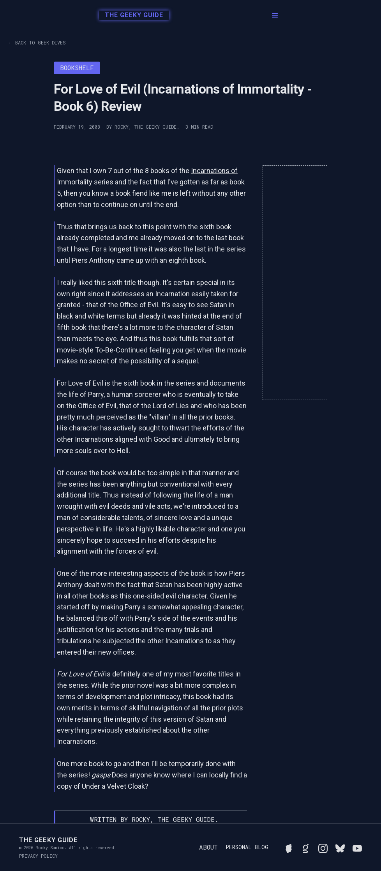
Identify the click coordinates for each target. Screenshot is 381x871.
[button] (275, 15)
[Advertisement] (295, 283)
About (208, 847)
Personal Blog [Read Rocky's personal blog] (247, 847)
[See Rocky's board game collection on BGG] (288, 847)
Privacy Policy (38, 856)
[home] (131, 16)
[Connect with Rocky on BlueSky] (340, 847)
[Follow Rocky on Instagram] (323, 847)
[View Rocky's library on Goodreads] (305, 847)
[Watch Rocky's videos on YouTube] (357, 847)
